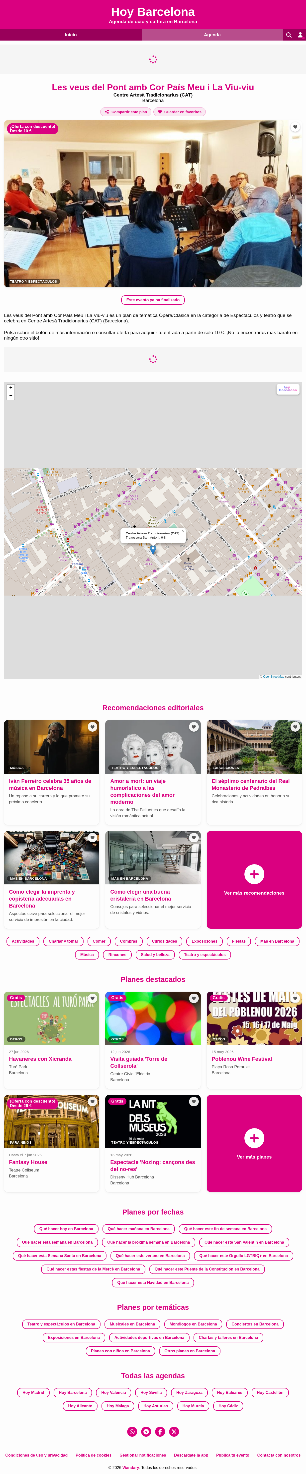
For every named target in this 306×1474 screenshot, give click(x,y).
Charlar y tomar (63, 941)
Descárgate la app (191, 1455)
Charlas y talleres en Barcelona (228, 1337)
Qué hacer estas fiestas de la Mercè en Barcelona (93, 1269)
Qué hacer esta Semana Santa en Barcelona (59, 1256)
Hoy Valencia (113, 1392)
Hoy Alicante (80, 1406)
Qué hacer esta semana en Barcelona (57, 1242)
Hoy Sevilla (151, 1392)
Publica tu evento (232, 1455)
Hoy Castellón (270, 1392)
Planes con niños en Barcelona (120, 1351)
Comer (99, 941)
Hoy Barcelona (73, 1392)
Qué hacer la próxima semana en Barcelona (148, 1242)
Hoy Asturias (155, 1406)
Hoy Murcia (193, 1406)
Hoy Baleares (229, 1392)
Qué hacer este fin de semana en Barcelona (225, 1229)
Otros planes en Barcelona (190, 1351)
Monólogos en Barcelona (193, 1324)
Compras (128, 941)
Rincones (117, 954)
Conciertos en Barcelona (255, 1324)
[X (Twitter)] (174, 1432)
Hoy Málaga (118, 1406)
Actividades (23, 941)
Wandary (130, 1468)
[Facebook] (160, 1432)
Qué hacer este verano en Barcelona (150, 1256)
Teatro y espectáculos (33, 281)
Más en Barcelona (277, 941)
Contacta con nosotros (279, 1455)
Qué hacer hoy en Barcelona (66, 1229)
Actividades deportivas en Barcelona (149, 1337)
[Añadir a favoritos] (179, 111)
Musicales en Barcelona (132, 1324)
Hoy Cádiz (228, 1406)
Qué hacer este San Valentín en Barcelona (244, 1242)
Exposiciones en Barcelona (74, 1337)
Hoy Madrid (33, 1392)
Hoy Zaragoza (189, 1392)
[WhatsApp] (132, 1432)
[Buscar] (288, 34)
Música (87, 954)
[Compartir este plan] (125, 111)
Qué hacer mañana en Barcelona (139, 1229)
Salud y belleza (155, 954)
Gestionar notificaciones (142, 1455)
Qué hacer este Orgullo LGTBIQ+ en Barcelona (243, 1256)
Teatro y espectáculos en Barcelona (61, 1324)
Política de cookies (93, 1455)
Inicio (70, 34)
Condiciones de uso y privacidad (36, 1455)
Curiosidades (164, 941)
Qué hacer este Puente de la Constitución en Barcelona (207, 1269)
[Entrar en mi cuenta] (300, 34)
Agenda (211, 34)
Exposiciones (204, 941)
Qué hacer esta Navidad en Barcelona (153, 1282)
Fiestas (239, 941)
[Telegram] (146, 1432)
